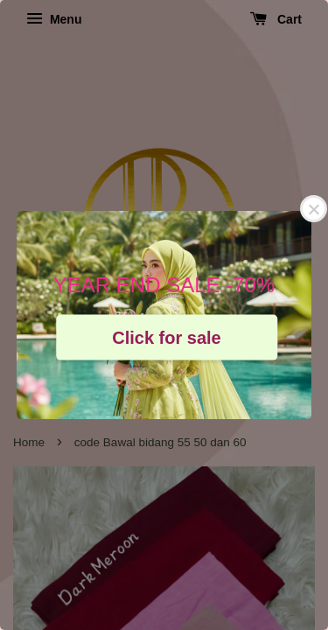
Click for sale (166, 336)
